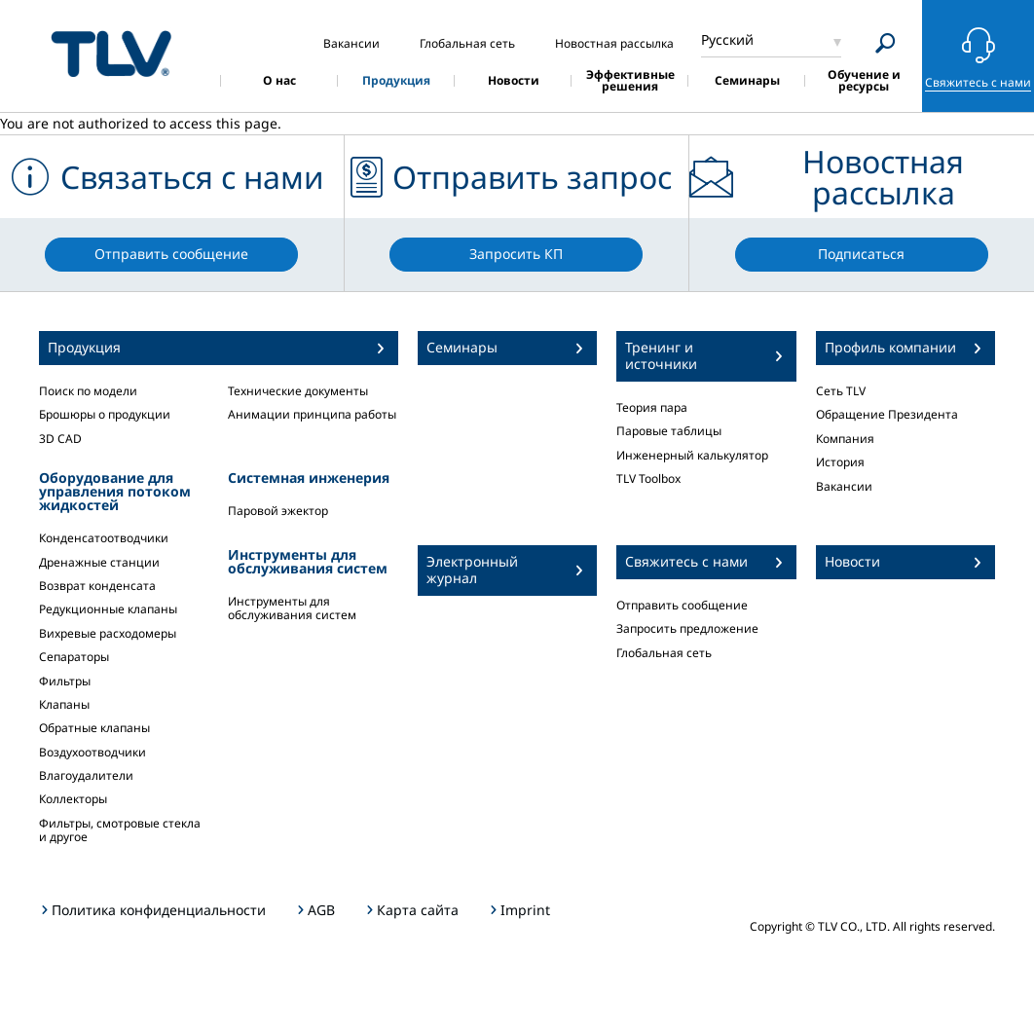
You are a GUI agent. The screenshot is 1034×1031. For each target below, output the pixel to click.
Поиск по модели (88, 391)
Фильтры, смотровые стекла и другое (120, 830)
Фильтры (65, 681)
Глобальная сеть (664, 652)
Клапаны (64, 704)
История (840, 462)
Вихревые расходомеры (107, 633)
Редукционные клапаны (108, 609)
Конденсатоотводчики (103, 538)
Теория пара (651, 407)
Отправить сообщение (682, 605)
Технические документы (298, 391)
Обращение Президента (887, 414)
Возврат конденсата (97, 585)
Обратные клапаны (94, 727)
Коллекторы (73, 799)
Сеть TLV (841, 391)
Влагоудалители (86, 775)
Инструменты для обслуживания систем (292, 608)
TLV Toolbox (648, 478)
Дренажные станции (99, 562)
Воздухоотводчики (92, 752)
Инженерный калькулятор (692, 455)
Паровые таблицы (668, 431)
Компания (845, 438)
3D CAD (60, 438)
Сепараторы (74, 656)
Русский (727, 39)
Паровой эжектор (278, 510)
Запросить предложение (687, 628)
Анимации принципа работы (312, 414)
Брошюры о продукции (104, 414)
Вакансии (844, 486)
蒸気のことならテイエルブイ (111, 53)
